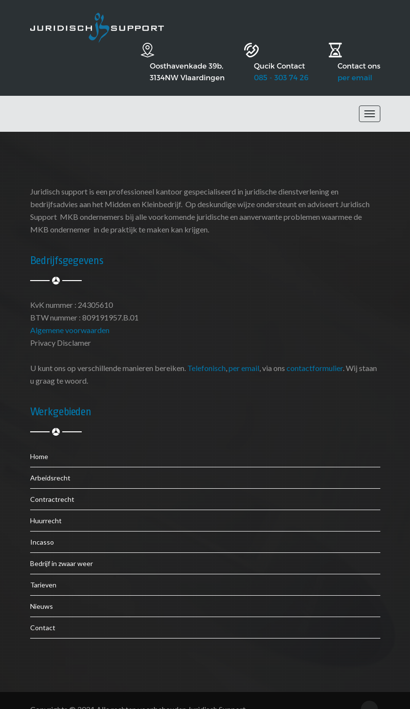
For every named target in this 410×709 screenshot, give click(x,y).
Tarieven (43, 568)
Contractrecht (52, 482)
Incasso (42, 525)
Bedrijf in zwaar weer (61, 546)
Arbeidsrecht (50, 461)
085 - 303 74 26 (266, 60)
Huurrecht (46, 503)
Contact (42, 610)
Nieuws (41, 589)
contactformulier (314, 350)
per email (355, 60)
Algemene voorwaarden (69, 313)
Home (39, 439)
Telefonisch (206, 350)
